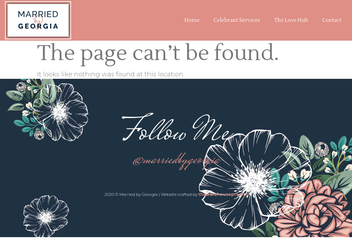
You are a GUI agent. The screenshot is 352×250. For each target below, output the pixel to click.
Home (192, 20)
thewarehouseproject (223, 194)
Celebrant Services (236, 20)
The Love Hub (291, 20)
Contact (332, 20)
